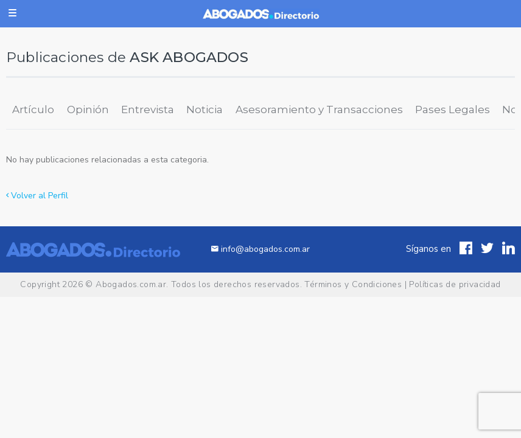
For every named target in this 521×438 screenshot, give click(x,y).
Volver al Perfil (37, 195)
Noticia (204, 109)
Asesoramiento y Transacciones (319, 109)
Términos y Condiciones (353, 284)
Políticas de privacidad (454, 284)
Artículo (33, 109)
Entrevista (147, 109)
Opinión (88, 109)
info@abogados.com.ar (260, 249)
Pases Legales (452, 109)
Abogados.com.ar (131, 284)
